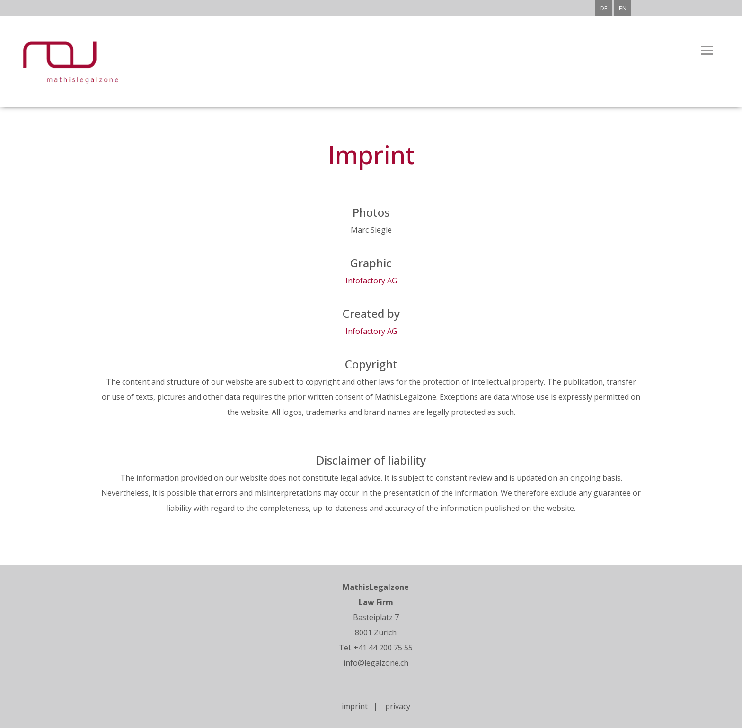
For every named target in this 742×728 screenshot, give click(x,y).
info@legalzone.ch (376, 663)
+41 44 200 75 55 (383, 647)
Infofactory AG (371, 280)
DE (604, 8)
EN (623, 8)
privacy (397, 706)
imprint (357, 706)
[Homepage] (64, 83)
